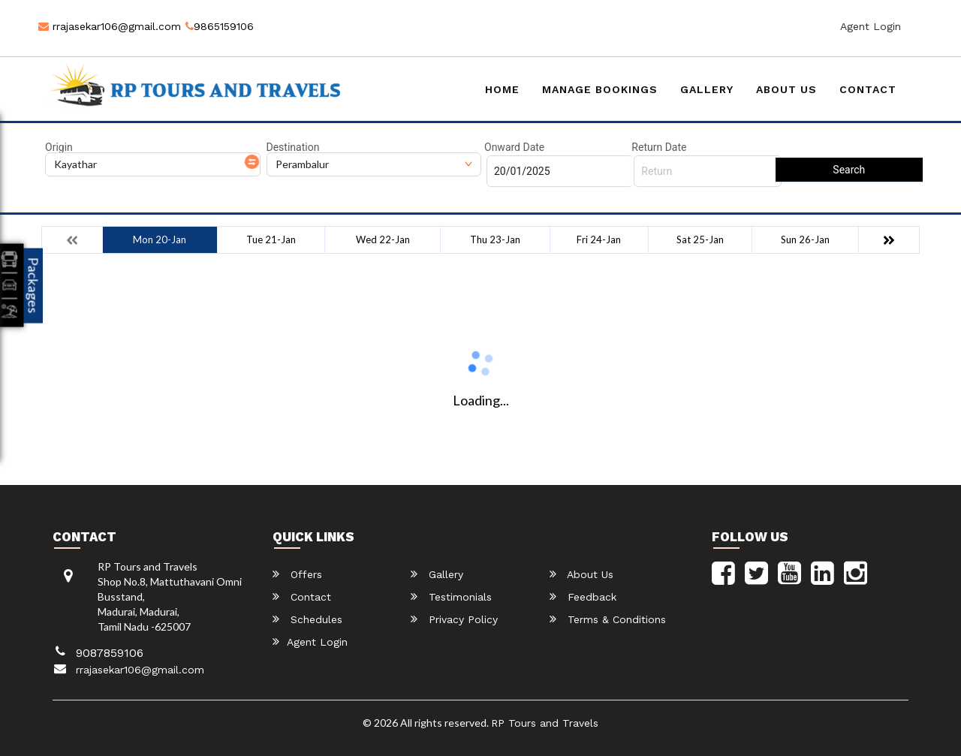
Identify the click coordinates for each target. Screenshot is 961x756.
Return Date (658, 147)
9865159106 (219, 26)
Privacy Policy (454, 619)
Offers (297, 574)
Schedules (307, 619)
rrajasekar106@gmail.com (109, 26)
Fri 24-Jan (599, 239)
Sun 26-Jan (805, 239)
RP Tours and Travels (544, 723)
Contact (867, 89)
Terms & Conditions (608, 619)
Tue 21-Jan (271, 239)
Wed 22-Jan (383, 239)
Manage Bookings (600, 89)
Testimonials (451, 596)
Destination (293, 147)
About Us (786, 89)
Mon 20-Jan (159, 239)
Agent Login (870, 26)
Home (502, 89)
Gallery (707, 89)
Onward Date (514, 147)
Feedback (583, 596)
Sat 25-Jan (700, 239)
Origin (59, 147)
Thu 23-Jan (495, 239)
